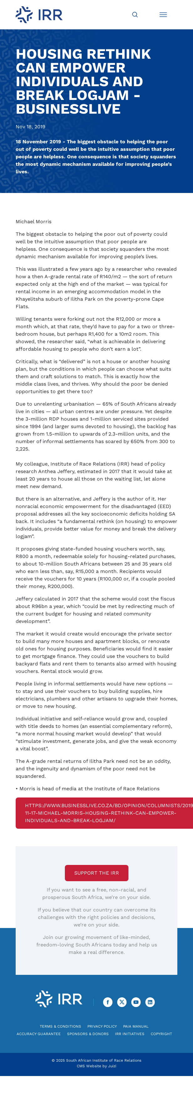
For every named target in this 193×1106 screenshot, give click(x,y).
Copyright (161, 1034)
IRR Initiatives (129, 1034)
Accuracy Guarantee (39, 1034)
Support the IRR (96, 873)
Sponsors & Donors (88, 1034)
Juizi (112, 1066)
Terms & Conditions (60, 1026)
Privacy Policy (102, 1026)
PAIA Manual (136, 1026)
